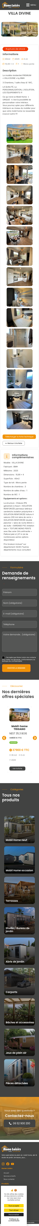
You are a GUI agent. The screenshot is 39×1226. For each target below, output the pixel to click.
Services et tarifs (10, 1178)
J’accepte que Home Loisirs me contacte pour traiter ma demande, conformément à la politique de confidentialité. (19, 661)
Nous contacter (9, 1181)
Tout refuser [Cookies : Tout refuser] (14, 1210)
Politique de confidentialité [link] (13, 1220)
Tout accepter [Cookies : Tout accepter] (13, 1206)
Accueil (6, 1175)
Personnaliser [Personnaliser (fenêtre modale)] (14, 1215)
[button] (31, 5)
